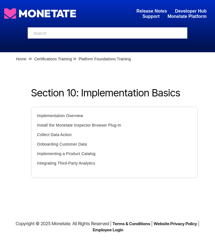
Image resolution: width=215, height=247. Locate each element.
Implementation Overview (60, 115)
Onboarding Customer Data (62, 144)
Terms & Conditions (131, 223)
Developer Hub (191, 11)
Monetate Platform (187, 16)
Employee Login (108, 229)
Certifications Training (53, 59)
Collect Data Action (54, 134)
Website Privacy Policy (175, 223)
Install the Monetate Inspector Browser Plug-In (79, 125)
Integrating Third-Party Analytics (66, 163)
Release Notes (152, 11)
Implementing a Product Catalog (66, 153)
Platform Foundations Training (105, 59)
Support (151, 16)
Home (21, 59)
